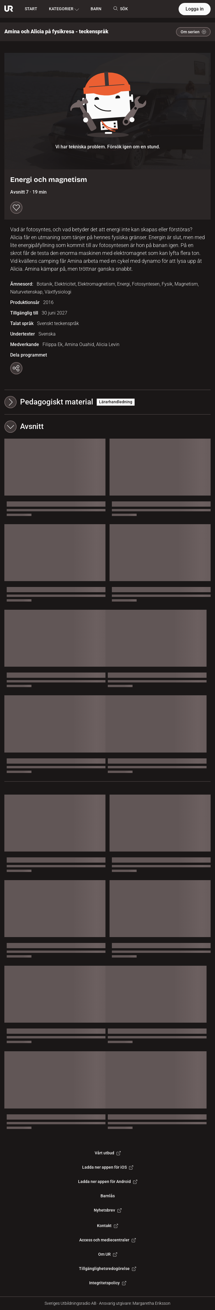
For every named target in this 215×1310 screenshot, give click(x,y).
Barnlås (108, 1195)
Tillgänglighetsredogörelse (107, 1268)
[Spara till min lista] (16, 207)
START (31, 8)
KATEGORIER (64, 9)
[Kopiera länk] (16, 368)
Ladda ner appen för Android (107, 1181)
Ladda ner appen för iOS (107, 1167)
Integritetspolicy (107, 1283)
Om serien (193, 31)
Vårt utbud (108, 1153)
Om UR (107, 1254)
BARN (96, 8)
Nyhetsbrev (107, 1210)
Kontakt (107, 1225)
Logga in (195, 9)
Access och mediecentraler (107, 1240)
